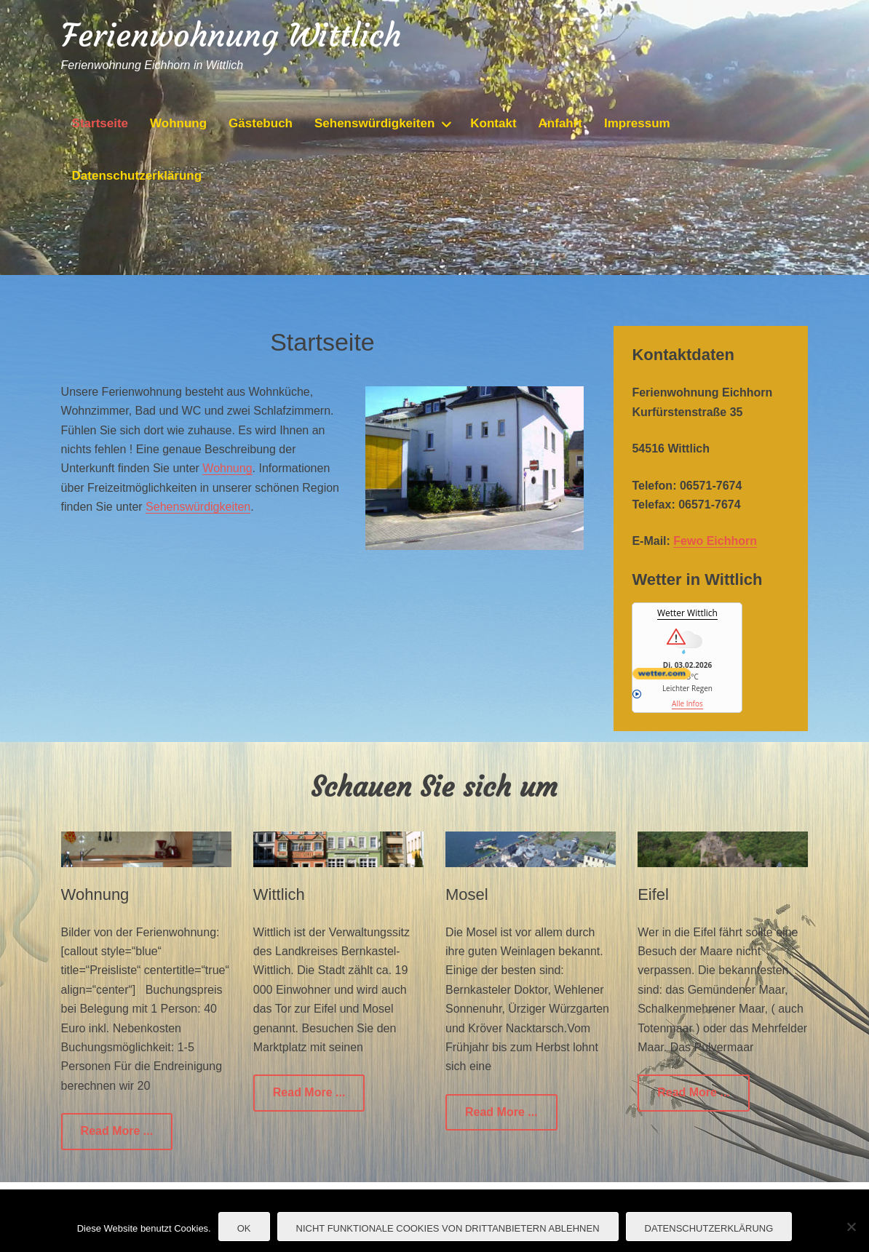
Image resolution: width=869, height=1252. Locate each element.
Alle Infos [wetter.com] (667, 699)
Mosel (466, 894)
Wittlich (279, 894)
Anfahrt (560, 123)
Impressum (637, 123)
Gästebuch (261, 123)
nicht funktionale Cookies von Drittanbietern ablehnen (448, 1228)
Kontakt (493, 123)
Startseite (100, 123)
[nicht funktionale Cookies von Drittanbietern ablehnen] (851, 1226)
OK (244, 1228)
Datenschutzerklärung (137, 176)
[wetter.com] (687, 673)
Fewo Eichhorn (715, 541)
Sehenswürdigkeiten (374, 123)
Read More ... (117, 1131)
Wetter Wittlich (687, 613)
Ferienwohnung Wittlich (231, 35)
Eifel (653, 894)
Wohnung (178, 123)
